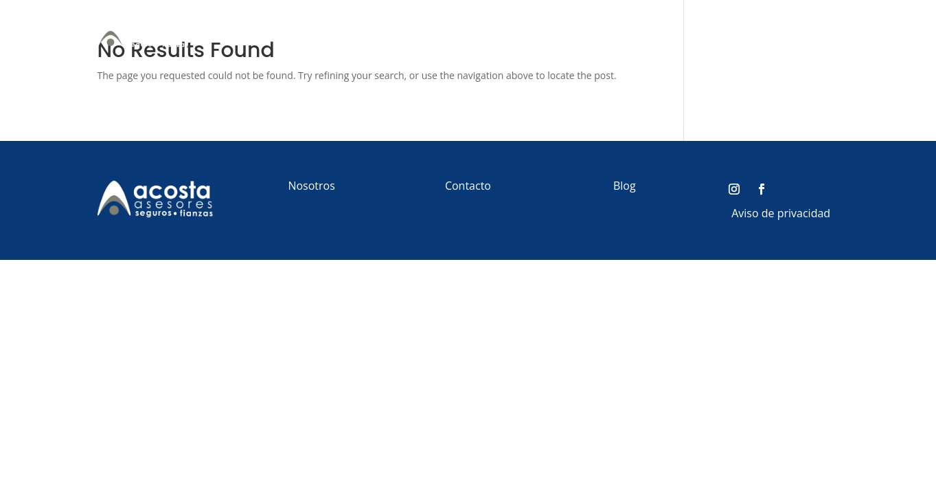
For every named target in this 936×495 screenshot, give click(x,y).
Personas (499, 33)
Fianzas (646, 33)
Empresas (575, 33)
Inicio (450, 33)
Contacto (815, 33)
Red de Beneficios (735, 33)
